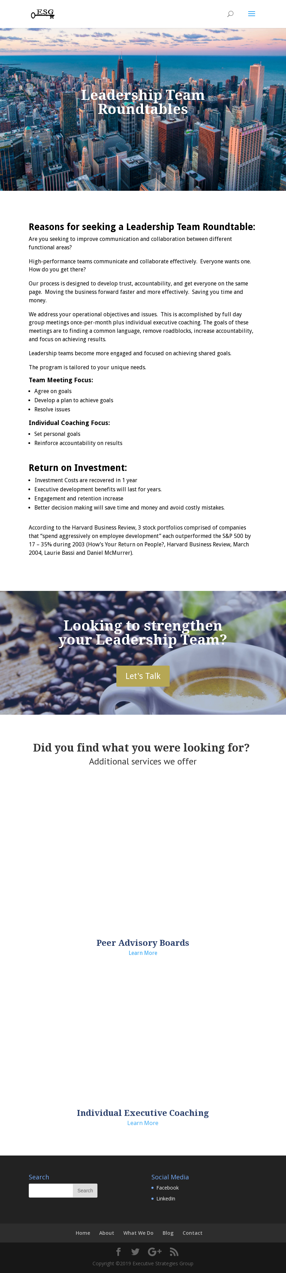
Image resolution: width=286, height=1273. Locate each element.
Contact (193, 1233)
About (106, 1233)
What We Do (138, 1233)
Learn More (143, 953)
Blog (168, 1233)
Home (83, 1233)
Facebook (167, 1187)
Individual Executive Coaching (143, 1113)
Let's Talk (143, 676)
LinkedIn (165, 1198)
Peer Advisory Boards (142, 943)
